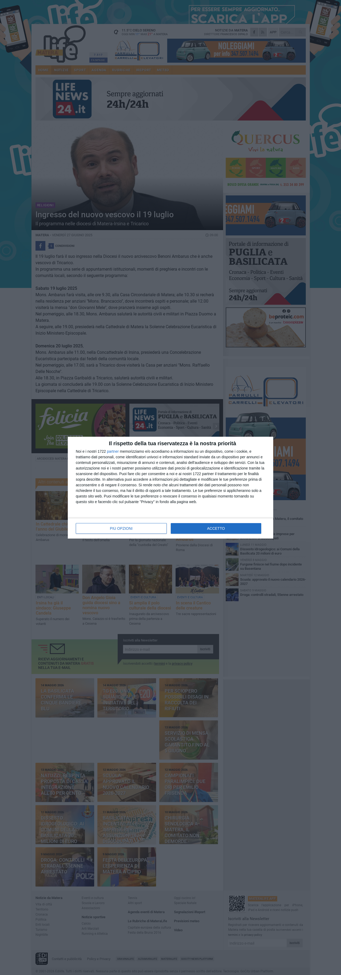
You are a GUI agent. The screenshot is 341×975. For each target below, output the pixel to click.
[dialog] (170, 488)
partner (113, 451)
